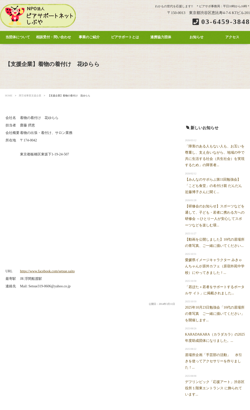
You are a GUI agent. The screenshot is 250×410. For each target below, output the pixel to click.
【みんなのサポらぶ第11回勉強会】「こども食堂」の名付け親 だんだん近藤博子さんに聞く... (213, 186)
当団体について (18, 37)
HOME (8, 95)
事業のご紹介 (89, 37)
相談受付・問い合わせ (53, 37)
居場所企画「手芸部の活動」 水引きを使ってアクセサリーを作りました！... (213, 361)
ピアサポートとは (125, 37)
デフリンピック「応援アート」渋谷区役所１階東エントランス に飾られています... (214, 388)
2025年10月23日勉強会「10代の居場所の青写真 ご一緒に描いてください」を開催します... (214, 314)
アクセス (232, 37)
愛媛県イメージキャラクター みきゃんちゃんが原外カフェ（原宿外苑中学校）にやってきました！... (214, 266)
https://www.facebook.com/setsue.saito (47, 271)
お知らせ (197, 37)
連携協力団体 (160, 37)
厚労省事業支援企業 (30, 95)
